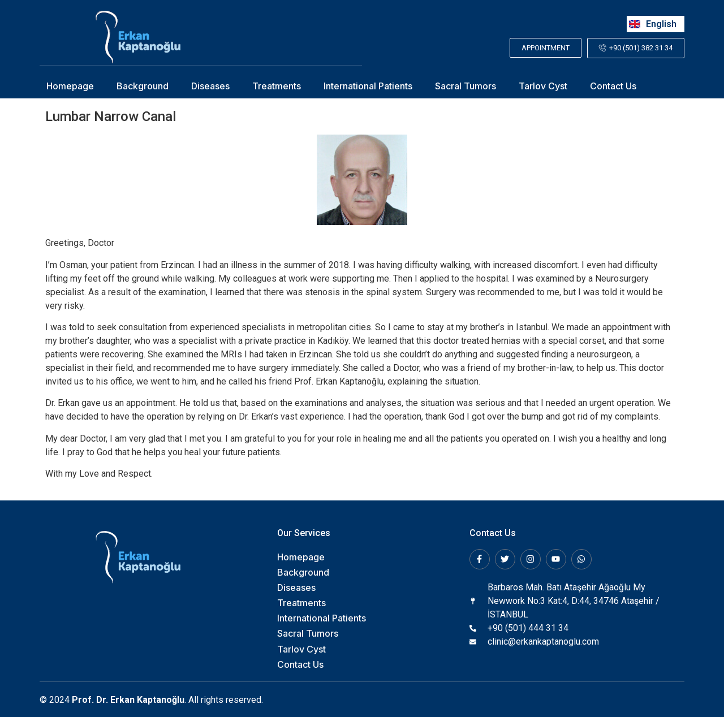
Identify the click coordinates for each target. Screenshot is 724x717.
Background (143, 85)
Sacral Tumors (465, 85)
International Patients (368, 85)
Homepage (70, 85)
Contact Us (613, 85)
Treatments (276, 85)
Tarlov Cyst (543, 85)
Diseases (210, 85)
